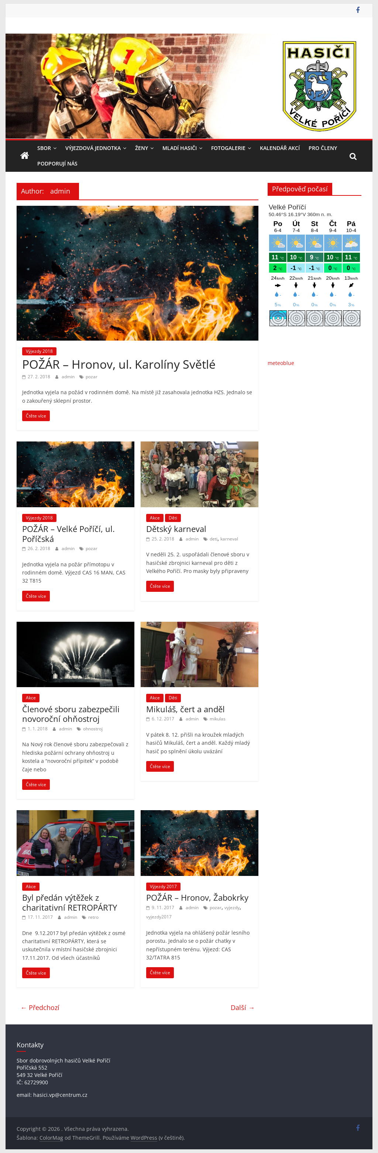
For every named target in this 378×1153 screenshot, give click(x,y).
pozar (91, 376)
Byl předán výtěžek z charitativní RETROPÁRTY (69, 902)
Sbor (44, 147)
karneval (229, 539)
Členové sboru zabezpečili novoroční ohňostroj (71, 713)
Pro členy (323, 147)
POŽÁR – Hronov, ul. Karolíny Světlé (119, 364)
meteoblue (281, 362)
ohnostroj (93, 729)
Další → (243, 1007)
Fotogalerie (228, 147)
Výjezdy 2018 (39, 351)
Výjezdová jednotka (93, 147)
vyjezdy (232, 907)
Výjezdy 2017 (163, 886)
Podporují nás (57, 163)
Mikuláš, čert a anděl (185, 708)
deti (213, 539)
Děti (173, 518)
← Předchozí (39, 1007)
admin (69, 376)
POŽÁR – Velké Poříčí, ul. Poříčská (68, 533)
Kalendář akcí (280, 147)
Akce (155, 518)
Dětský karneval (176, 528)
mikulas (218, 719)
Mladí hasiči (179, 147)
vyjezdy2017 (159, 917)
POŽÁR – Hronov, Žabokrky (197, 897)
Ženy (141, 147)
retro (93, 917)
